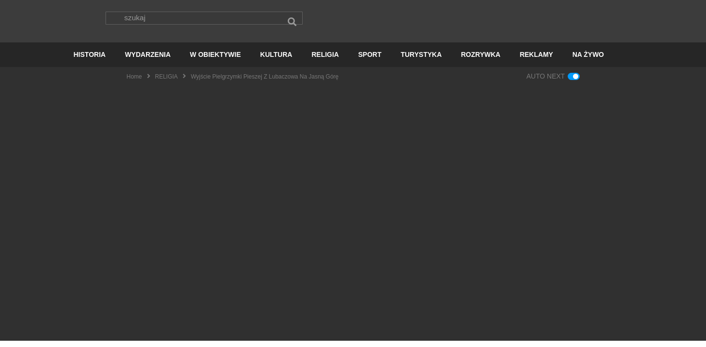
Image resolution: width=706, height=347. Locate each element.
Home (134, 82)
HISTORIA (90, 61)
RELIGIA (325, 61)
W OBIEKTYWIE (215, 61)
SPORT (369, 61)
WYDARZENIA (148, 61)
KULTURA (276, 61)
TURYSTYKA (420, 61)
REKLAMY (536, 61)
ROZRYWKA (481, 61)
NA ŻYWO (588, 61)
